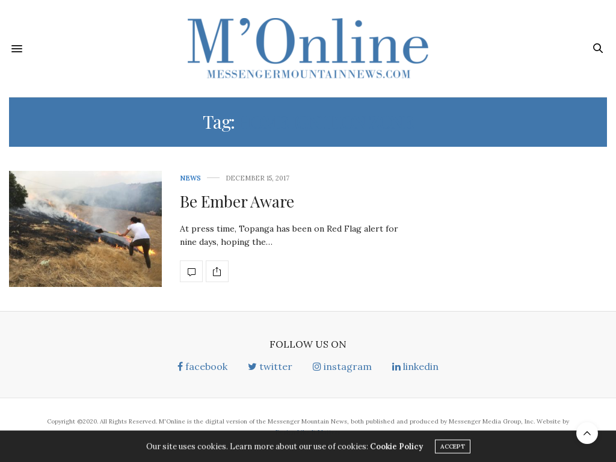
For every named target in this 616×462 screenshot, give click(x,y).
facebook (202, 366)
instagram (342, 366)
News (190, 178)
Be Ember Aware (237, 201)
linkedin (415, 366)
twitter (270, 366)
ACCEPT (452, 448)
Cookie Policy (396, 448)
